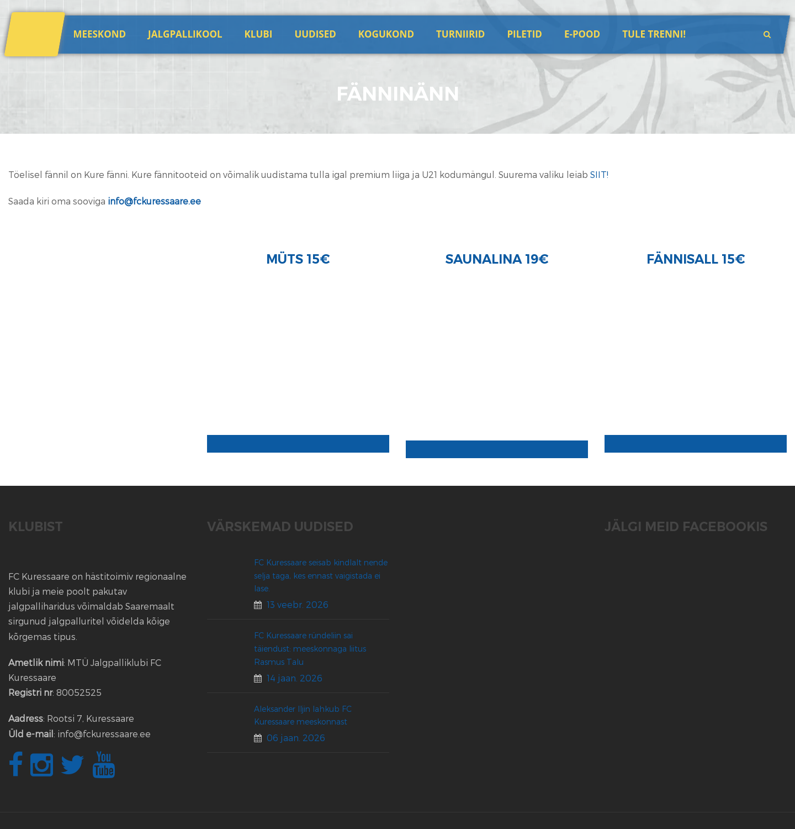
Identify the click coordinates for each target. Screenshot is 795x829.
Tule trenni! (654, 34)
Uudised (315, 34)
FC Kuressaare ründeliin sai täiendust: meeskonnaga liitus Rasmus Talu (310, 649)
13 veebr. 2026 (297, 604)
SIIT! (599, 174)
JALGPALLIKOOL (185, 34)
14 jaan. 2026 (294, 678)
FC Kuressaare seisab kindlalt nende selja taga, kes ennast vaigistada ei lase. (321, 576)
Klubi (259, 34)
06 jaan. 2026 (296, 737)
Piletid (524, 34)
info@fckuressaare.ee (154, 201)
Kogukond (386, 34)
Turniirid (460, 34)
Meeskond (99, 34)
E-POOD (582, 34)
